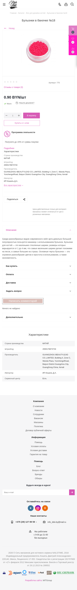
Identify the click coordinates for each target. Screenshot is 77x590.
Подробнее (9, 148)
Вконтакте (31, 508)
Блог (38, 466)
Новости (38, 410)
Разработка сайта (33, 580)
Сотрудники (38, 414)
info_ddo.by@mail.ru (57, 522)
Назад (9, 28)
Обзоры (38, 478)
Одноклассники (45, 508)
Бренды (38, 474)
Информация (38, 437)
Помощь (38, 442)
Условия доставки (38, 450)
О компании (38, 406)
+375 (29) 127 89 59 (25, 522)
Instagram (38, 508)
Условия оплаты (38, 446)
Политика (38, 426)
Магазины (38, 422)
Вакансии (38, 418)
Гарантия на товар (38, 454)
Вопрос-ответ (38, 470)
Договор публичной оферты (38, 430)
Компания (38, 401)
